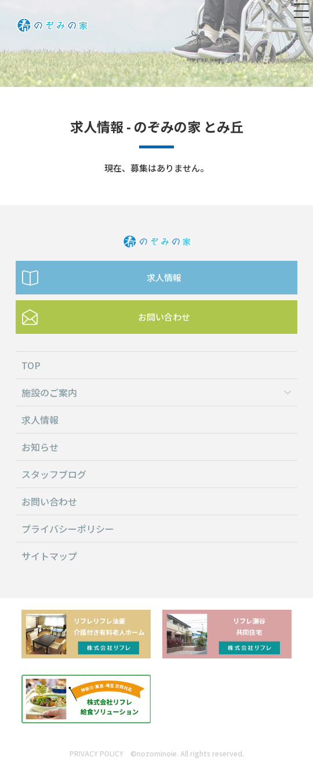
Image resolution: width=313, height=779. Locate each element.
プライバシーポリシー (67, 529)
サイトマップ (49, 556)
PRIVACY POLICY (96, 753)
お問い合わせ (164, 317)
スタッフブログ (53, 474)
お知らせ (40, 447)
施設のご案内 (49, 392)
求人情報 (164, 277)
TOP (31, 365)
